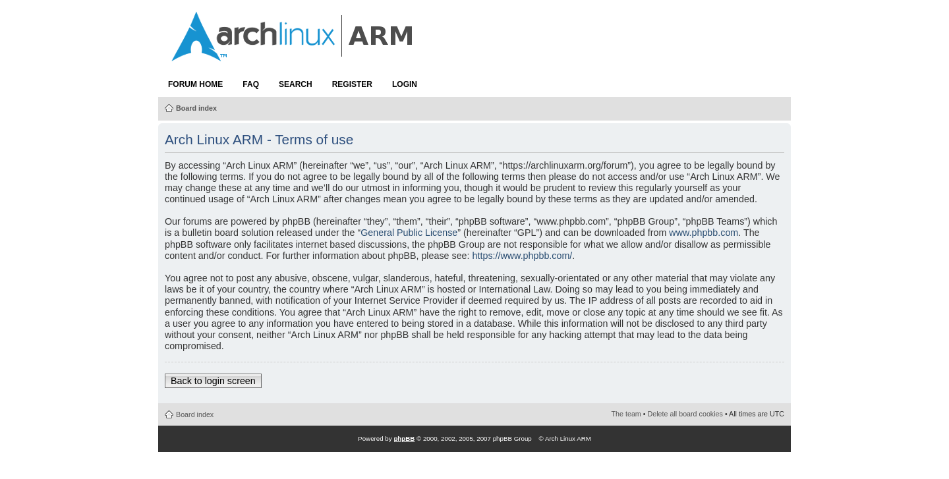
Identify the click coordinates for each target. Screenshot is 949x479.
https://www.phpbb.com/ (523, 255)
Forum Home (195, 84)
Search (295, 84)
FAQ (251, 84)
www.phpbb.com (703, 232)
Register (352, 84)
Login (404, 84)
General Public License (408, 232)
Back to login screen (213, 381)
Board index (196, 108)
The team (626, 414)
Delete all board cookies (685, 414)
